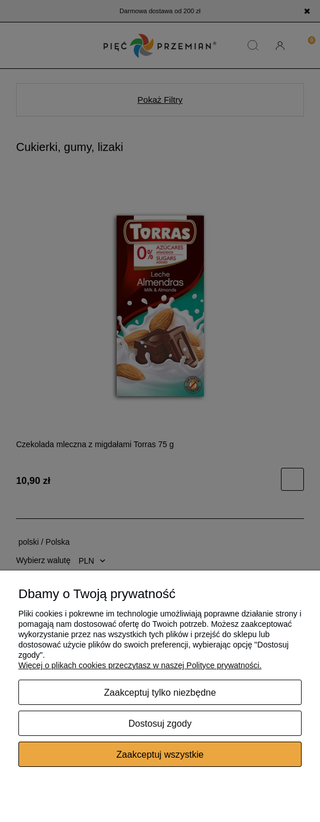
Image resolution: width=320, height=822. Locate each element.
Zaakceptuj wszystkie (159, 754)
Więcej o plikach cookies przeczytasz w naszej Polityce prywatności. (139, 665)
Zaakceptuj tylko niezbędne (160, 692)
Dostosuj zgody (159, 723)
